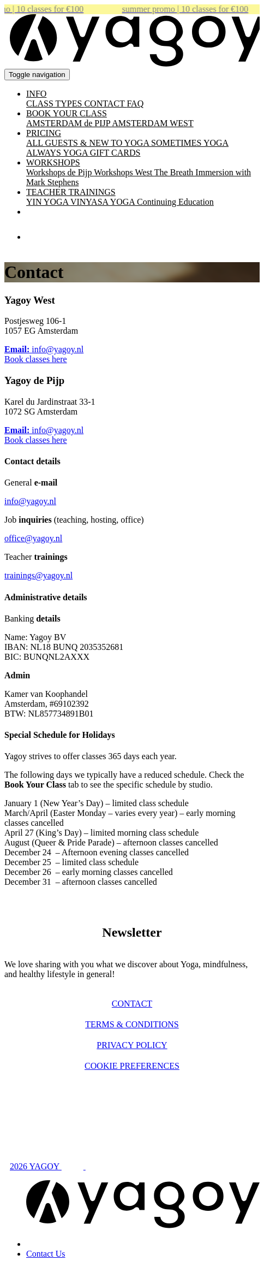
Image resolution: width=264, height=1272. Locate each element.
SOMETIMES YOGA (190, 142)
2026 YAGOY (36, 1166)
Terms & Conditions (132, 1024)
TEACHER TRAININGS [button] (71, 192)
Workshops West (124, 172)
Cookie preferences (132, 1065)
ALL (35, 142)
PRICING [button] (43, 133)
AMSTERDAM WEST (153, 123)
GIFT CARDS (115, 152)
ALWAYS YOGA (58, 152)
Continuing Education (175, 201)
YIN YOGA (48, 201)
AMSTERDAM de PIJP (69, 123)
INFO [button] (36, 93)
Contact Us (45, 1253)
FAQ (135, 103)
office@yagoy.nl (33, 538)
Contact (132, 1003)
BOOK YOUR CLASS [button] (66, 113)
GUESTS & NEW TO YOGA (98, 142)
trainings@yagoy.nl (38, 575)
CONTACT (105, 103)
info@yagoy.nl (30, 501)
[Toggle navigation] (37, 74)
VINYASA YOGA (103, 201)
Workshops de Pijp (60, 172)
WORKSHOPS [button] (53, 162)
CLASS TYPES (55, 103)
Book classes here (35, 359)
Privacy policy (132, 1045)
